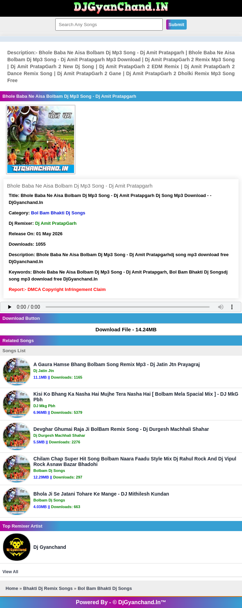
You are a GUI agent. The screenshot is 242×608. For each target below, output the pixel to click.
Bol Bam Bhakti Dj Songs (58, 212)
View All (10, 571)
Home (12, 588)
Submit (176, 24)
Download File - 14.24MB (123, 329)
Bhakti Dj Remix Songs (48, 588)
